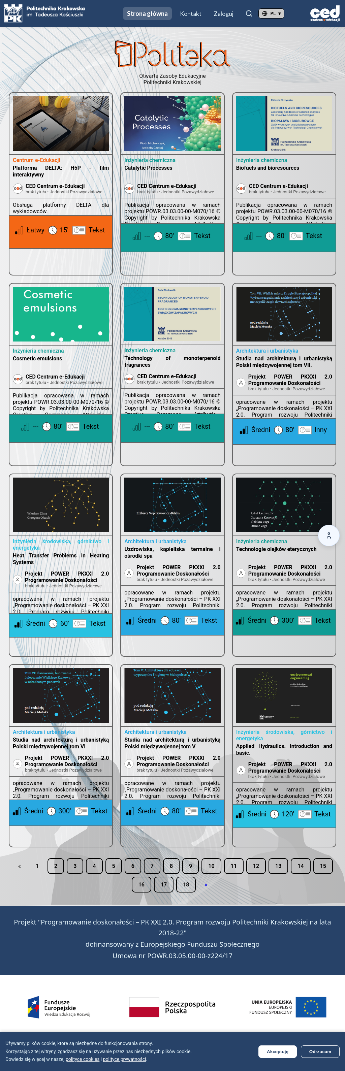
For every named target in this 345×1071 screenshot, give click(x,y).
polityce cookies (82, 1059)
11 (234, 866)
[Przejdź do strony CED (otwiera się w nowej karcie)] (325, 13)
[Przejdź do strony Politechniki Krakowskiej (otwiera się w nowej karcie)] (44, 13)
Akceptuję (277, 1051)
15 (323, 866)
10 (211, 866)
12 (256, 866)
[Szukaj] (249, 13)
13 (278, 866)
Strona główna (147, 13)
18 (186, 884)
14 (300, 866)
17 (164, 884)
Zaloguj (223, 13)
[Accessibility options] (329, 535)
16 (141, 884)
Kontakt (190, 13)
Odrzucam (320, 1051)
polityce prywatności (124, 1059)
